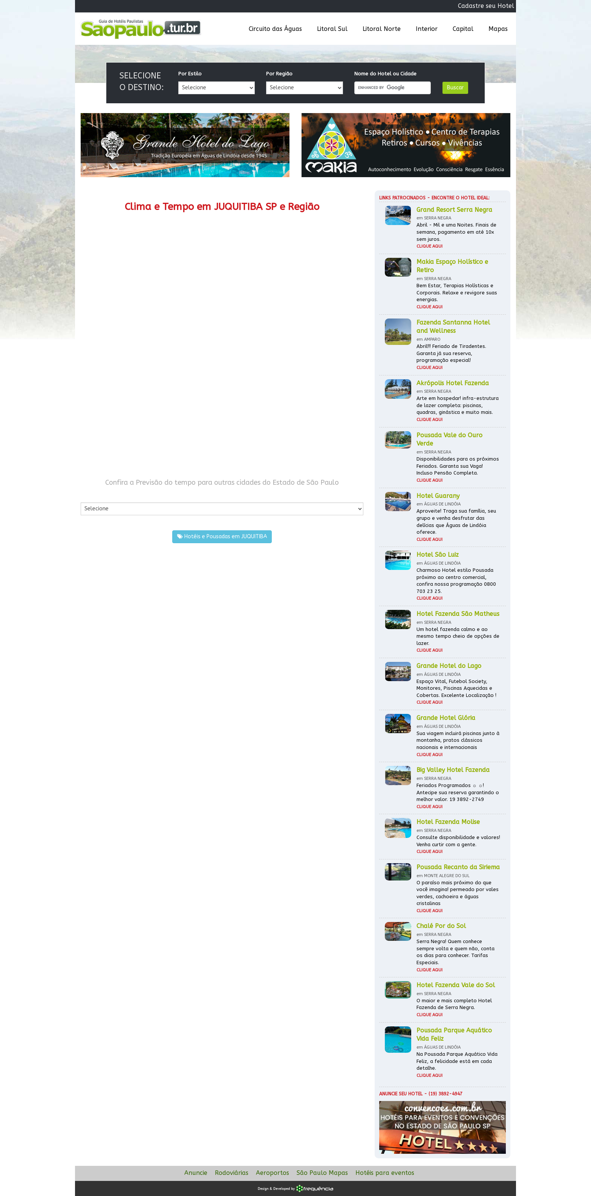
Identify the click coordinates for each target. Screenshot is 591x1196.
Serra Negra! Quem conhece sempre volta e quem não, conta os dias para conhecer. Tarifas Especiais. (455, 952)
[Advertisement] (151, 406)
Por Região (279, 74)
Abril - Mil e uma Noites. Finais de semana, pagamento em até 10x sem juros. (456, 232)
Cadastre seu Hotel (486, 5)
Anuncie (195, 1172)
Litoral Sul (332, 28)
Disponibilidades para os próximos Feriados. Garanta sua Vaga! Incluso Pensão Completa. (457, 466)
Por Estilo (190, 74)
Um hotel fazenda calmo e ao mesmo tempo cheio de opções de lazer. (457, 636)
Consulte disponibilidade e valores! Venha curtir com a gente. (458, 841)
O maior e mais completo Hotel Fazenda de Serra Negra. (454, 1004)
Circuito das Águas (275, 28)
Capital (463, 28)
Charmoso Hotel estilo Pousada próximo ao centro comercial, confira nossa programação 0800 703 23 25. (456, 580)
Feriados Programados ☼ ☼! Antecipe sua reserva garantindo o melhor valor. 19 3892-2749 (457, 792)
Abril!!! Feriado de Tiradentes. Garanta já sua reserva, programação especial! (451, 353)
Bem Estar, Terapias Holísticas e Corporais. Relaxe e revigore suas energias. (456, 292)
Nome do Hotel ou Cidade (385, 74)
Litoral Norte (382, 28)
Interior (427, 28)
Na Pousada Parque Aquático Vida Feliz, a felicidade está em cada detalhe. (457, 1061)
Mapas (498, 28)
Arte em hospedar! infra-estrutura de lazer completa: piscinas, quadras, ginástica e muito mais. (457, 405)
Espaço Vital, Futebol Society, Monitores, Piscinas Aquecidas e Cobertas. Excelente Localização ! (456, 688)
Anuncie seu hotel (401, 1093)
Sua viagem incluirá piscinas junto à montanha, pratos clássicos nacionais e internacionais (457, 740)
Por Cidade (94, 495)
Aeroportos (272, 1172)
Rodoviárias (231, 1172)
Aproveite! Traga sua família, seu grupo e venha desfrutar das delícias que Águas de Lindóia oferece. (456, 521)
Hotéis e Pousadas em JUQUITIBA (222, 536)
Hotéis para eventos (384, 1172)
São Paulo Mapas (322, 1172)
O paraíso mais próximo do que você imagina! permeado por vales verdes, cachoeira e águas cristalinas (457, 893)
